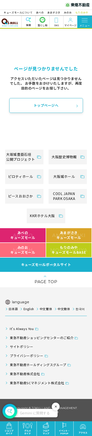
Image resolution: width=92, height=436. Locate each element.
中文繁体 (46, 309)
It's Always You (22, 328)
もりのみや (80, 12)
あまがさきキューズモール (69, 235)
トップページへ (46, 105)
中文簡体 (64, 309)
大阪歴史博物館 (64, 156)
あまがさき (53, 12)
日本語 (13, 309)
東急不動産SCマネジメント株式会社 (37, 383)
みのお (67, 12)
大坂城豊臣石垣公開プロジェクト (20, 157)
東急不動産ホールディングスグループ (38, 364)
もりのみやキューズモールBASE (69, 250)
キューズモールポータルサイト (46, 264)
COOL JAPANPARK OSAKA (64, 196)
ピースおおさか (20, 196)
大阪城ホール (64, 176)
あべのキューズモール (22, 235)
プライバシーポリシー (26, 355)
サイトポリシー (21, 346)
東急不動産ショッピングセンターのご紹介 (41, 337)
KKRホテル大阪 (42, 215)
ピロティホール (20, 176)
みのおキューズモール (22, 250)
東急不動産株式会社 (25, 373)
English (29, 309)
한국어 (80, 309)
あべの (40, 12)
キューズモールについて (19, 12)
